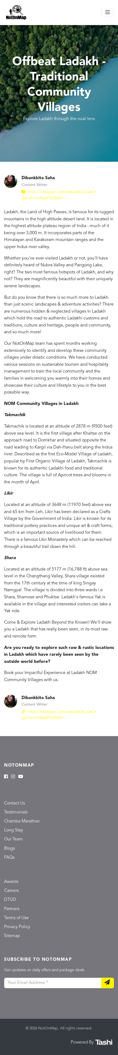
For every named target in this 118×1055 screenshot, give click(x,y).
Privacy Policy (17, 927)
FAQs (9, 857)
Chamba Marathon (22, 821)
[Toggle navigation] (108, 12)
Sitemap (12, 936)
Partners (12, 909)
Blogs (9, 848)
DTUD (10, 900)
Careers (11, 891)
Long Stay (13, 830)
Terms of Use (16, 918)
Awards (11, 882)
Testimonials (16, 812)
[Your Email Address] (52, 983)
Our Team (13, 839)
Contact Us (14, 803)
